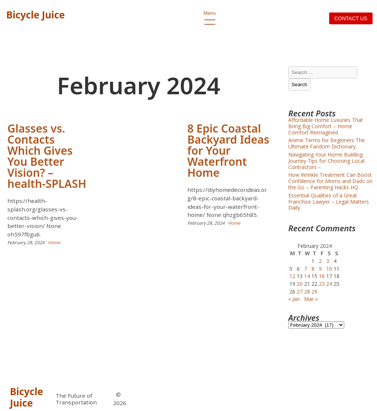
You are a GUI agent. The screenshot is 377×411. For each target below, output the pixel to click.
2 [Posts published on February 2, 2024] (320, 260)
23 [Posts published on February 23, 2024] (322, 283)
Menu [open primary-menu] (210, 15)
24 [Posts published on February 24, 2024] (329, 283)
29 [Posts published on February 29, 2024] (314, 291)
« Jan (294, 298)
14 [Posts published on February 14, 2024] (307, 276)
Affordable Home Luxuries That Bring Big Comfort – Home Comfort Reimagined (325, 126)
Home (54, 242)
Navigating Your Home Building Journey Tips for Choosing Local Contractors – (326, 161)
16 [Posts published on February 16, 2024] (322, 276)
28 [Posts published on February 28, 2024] (307, 291)
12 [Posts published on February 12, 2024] (292, 276)
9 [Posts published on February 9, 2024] (320, 268)
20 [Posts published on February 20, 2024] (300, 283)
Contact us (350, 18)
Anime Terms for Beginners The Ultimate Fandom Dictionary (326, 143)
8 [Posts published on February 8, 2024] (312, 268)
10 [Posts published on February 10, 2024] (329, 268)
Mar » (311, 298)
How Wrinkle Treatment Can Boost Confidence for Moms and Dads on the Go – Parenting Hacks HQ (330, 181)
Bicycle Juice (35, 14)
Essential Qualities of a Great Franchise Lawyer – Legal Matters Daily (328, 201)
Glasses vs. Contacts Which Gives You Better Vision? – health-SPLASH (46, 156)
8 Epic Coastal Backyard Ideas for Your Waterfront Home (228, 150)
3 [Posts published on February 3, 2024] (327, 260)
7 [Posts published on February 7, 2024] (305, 268)
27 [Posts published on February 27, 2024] (300, 291)
